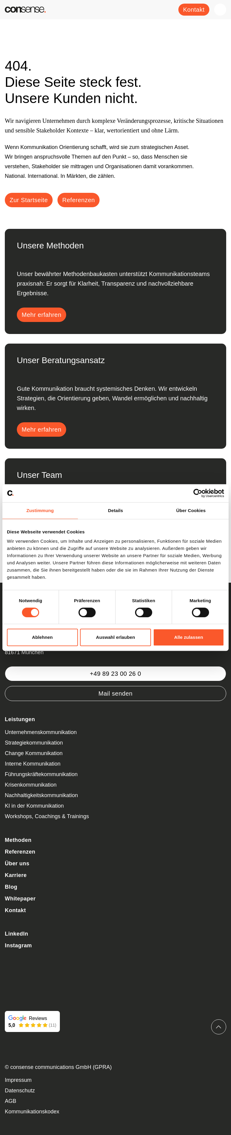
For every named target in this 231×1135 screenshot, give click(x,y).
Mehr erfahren (41, 314)
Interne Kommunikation (32, 764)
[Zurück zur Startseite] (25, 10)
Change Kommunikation (34, 753)
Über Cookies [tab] (191, 510)
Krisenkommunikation (31, 785)
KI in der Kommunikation (34, 806)
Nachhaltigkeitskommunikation (41, 795)
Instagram (18, 945)
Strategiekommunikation (34, 743)
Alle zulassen (188, 637)
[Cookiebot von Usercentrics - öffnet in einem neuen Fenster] (197, 493)
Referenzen (20, 852)
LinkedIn (16, 934)
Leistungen (20, 719)
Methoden (18, 840)
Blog (11, 887)
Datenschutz (20, 1091)
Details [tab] (115, 510)
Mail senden (115, 693)
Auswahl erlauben (115, 637)
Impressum (18, 1080)
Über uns (17, 863)
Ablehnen (42, 637)
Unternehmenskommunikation (41, 732)
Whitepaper (20, 899)
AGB (10, 1101)
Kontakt (194, 9)
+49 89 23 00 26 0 (115, 673)
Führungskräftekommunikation (41, 774)
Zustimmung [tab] (40, 510)
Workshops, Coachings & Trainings (47, 816)
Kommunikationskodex (32, 1112)
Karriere (16, 875)
